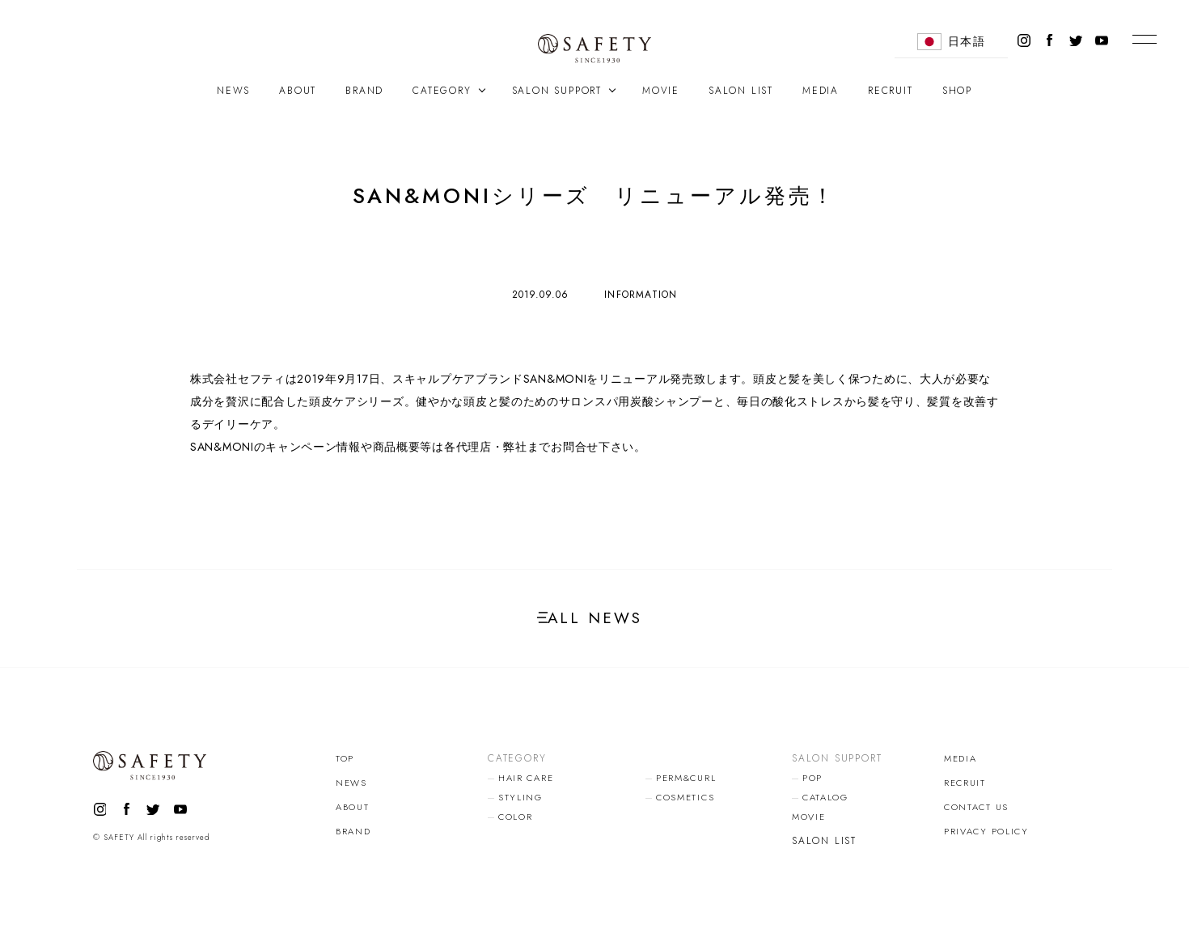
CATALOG (828, 803)
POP (812, 784)
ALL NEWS (595, 621)
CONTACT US (979, 813)
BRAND (364, 90)
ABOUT (297, 90)
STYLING (521, 803)
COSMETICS (687, 803)
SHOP (957, 90)
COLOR (517, 823)
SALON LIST (741, 90)
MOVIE (660, 90)
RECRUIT (890, 90)
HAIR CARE (528, 784)
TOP (345, 764)
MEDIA (820, 90)
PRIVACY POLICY (989, 837)
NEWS (233, 90)
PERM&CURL (688, 784)
